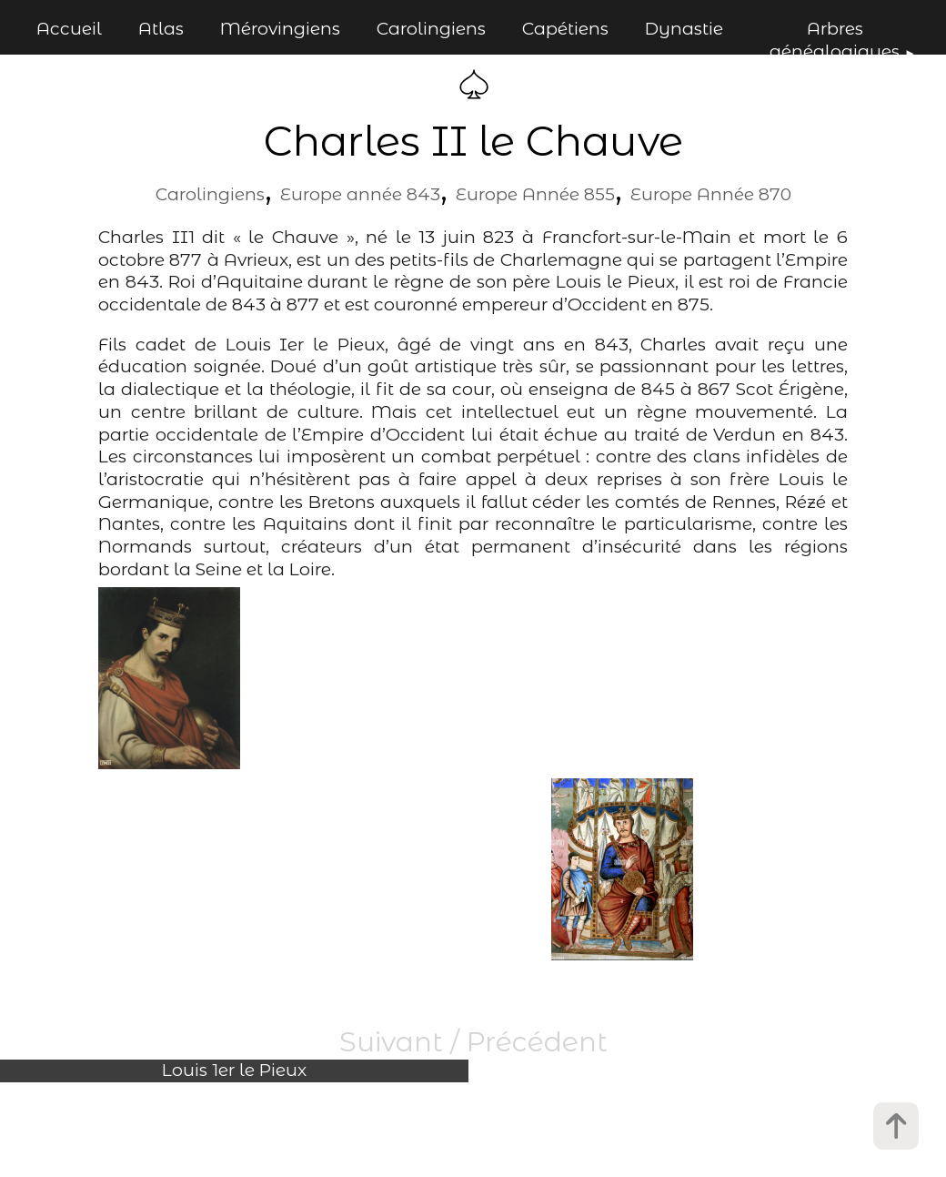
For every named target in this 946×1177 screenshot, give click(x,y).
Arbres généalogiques (835, 40)
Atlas (161, 28)
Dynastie (684, 28)
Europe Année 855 (535, 194)
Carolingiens (431, 28)
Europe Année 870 (710, 194)
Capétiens (565, 28)
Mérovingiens (280, 28)
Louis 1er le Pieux (234, 1070)
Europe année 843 (360, 194)
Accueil (69, 28)
